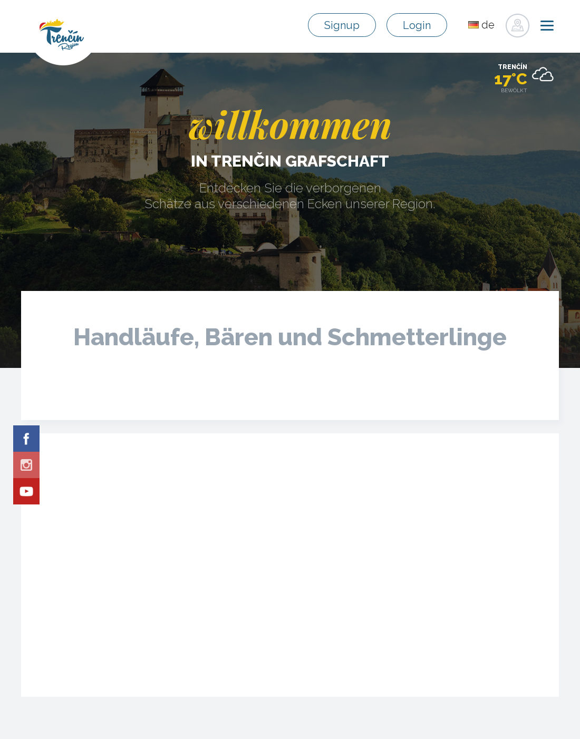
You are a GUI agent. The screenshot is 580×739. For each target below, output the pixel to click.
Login (417, 25)
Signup (342, 25)
